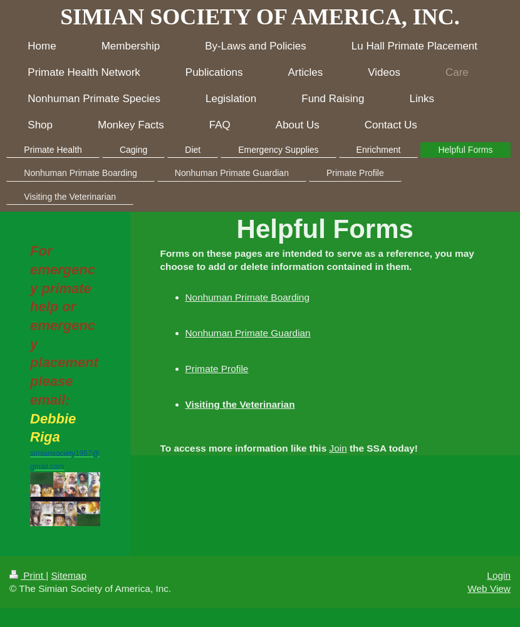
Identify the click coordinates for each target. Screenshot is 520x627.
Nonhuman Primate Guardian (248, 333)
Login (499, 575)
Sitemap (68, 575)
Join (337, 448)
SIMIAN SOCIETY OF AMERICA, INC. (259, 16)
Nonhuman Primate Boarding (247, 297)
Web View (489, 588)
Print (27, 575)
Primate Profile (217, 368)
